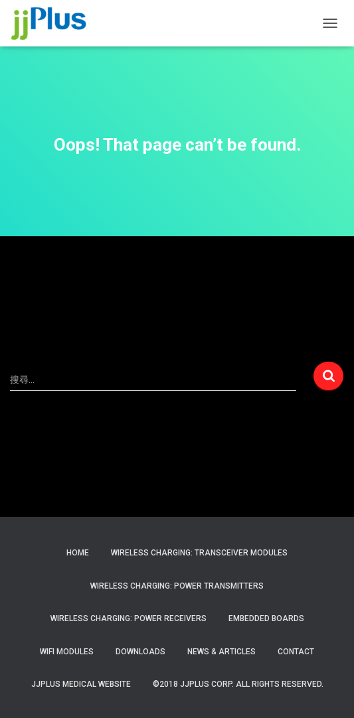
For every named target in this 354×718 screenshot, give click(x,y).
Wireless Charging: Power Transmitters (177, 586)
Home (77, 552)
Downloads (140, 651)
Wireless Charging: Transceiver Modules (199, 552)
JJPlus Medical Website (81, 684)
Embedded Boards (266, 618)
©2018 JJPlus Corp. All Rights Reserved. (238, 684)
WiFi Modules (67, 651)
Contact (296, 651)
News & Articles (221, 651)
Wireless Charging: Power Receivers (128, 618)
